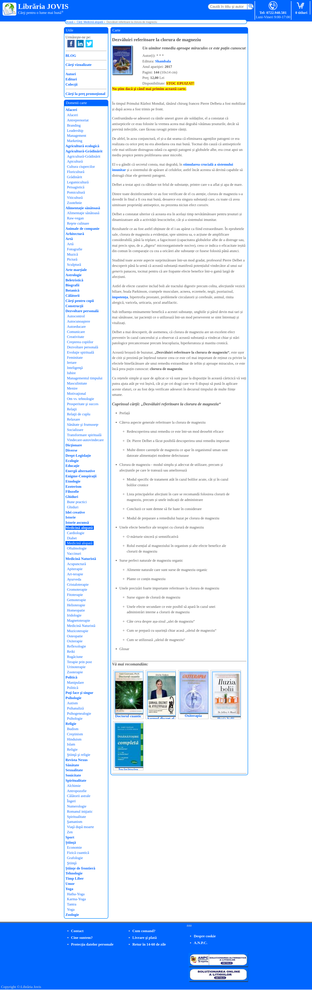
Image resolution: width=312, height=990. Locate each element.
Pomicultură (76, 192)
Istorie (70, 517)
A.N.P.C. (200, 943)
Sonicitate (73, 775)
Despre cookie (205, 936)
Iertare (71, 362)
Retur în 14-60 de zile (149, 944)
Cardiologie (75, 533)
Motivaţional (76, 393)
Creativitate (75, 337)
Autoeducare (76, 327)
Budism (72, 729)
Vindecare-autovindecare (85, 440)
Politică (71, 677)
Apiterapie (75, 569)
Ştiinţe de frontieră (80, 868)
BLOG (70, 56)
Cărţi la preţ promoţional (85, 94)
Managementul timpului (84, 378)
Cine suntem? (82, 938)
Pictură (72, 259)
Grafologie (75, 858)
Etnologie (72, 481)
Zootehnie (74, 203)
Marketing (74, 141)
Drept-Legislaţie (78, 455)
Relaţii (72, 409)
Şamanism (74, 822)
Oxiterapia (193, 716)
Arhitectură (74, 234)
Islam (71, 744)
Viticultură (75, 198)
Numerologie (76, 806)
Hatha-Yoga (75, 894)
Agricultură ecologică (82, 146)
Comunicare (76, 332)
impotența (120, 297)
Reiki (71, 651)
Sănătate (72, 765)
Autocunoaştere (78, 321)
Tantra (71, 904)
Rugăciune (75, 657)
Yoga (69, 889)
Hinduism (74, 739)
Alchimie (74, 786)
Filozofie (72, 491)
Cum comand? (143, 931)
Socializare (75, 430)
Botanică (72, 290)
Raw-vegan (75, 218)
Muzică (72, 254)
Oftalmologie (77, 548)
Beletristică (74, 280)
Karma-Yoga (76, 899)
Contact (77, 931)
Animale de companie (82, 229)
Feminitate (75, 358)
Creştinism (75, 734)
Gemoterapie (76, 600)
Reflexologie (76, 646)
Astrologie (73, 275)
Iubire (71, 373)
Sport (69, 837)
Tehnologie (74, 873)
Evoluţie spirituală (80, 352)
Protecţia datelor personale (92, 944)
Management (76, 136)
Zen (70, 832)
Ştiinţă (70, 842)
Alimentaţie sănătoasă (82, 208)
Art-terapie (75, 574)
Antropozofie (77, 791)
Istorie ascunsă (77, 522)
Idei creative (75, 512)
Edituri (71, 79)
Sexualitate (74, 770)
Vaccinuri (74, 553)
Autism (72, 703)
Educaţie (72, 466)
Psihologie (73, 698)
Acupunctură (76, 564)
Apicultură (75, 161)
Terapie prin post (79, 662)
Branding (74, 125)
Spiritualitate (75, 780)
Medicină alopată (79, 528)
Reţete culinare (78, 223)
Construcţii (74, 306)
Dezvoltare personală (82, 311)
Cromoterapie (77, 589)
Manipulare (75, 682)
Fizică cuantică (78, 853)
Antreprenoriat (78, 120)
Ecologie (72, 461)
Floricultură (75, 172)
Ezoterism (73, 486)
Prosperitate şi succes (82, 404)
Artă (69, 239)
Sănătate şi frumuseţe (82, 424)
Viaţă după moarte (80, 827)
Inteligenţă (75, 368)
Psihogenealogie (79, 713)
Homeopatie (76, 610)
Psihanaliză (75, 708)
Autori (70, 74)
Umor (70, 884)
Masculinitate (77, 383)
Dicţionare (73, 445)
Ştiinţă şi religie (78, 755)
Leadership (75, 131)
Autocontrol (76, 316)
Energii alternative (80, 471)
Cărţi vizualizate (78, 65)
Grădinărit (74, 177)
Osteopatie (75, 636)
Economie (74, 847)
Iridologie (74, 615)
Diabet (72, 538)
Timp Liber (74, 878)
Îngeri (71, 801)
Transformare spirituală (84, 435)
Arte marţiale (76, 270)
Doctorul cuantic (128, 716)
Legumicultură (78, 182)
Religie (70, 724)
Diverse (71, 450)
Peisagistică (75, 187)
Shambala (163, 61)
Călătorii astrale (78, 796)
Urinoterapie (76, 667)
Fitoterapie (75, 595)
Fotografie (74, 249)
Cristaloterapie (78, 584)
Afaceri (71, 110)
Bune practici (77, 502)
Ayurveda (74, 579)
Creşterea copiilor (80, 342)
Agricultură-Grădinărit (83, 151)
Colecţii (71, 84)
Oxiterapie (75, 641)
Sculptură (74, 265)
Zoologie (72, 915)
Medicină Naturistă (80, 559)
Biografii (72, 285)
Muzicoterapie (77, 631)
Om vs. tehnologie (80, 399)
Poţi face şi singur (79, 693)
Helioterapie (76, 605)
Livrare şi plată (144, 938)
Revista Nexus (76, 760)
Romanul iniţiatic (80, 811)
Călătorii (72, 296)
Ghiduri (71, 497)
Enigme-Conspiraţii (81, 476)
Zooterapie (75, 672)
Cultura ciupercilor (81, 167)
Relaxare (73, 419)
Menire (72, 388)
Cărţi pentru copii (79, 301)
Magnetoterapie (78, 620)
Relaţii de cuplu (78, 414)
